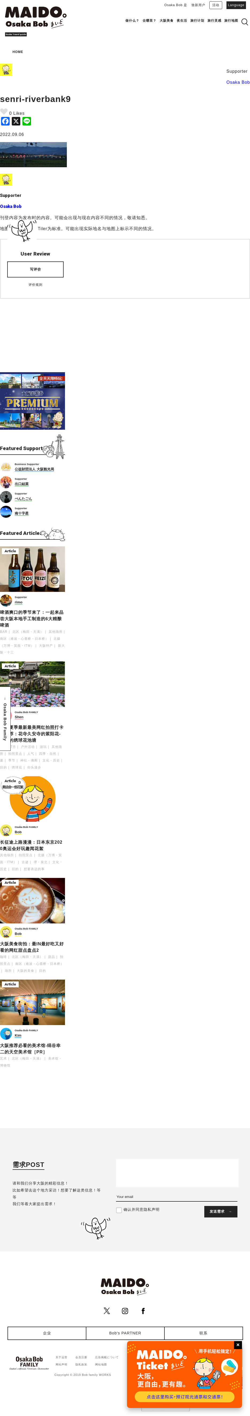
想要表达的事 (34, 869)
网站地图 (101, 1364)
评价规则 (36, 284)
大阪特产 (46, 646)
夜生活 (182, 20)
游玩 (43, 747)
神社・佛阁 (29, 760)
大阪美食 (167, 20)
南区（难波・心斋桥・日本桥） (24, 639)
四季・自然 (47, 754)
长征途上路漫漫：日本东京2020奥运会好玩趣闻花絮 (31, 845)
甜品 (51, 957)
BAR (3, 632)
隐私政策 (81, 1364)
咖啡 (3, 957)
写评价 (35, 269)
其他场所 (56, 632)
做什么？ (132, 20)
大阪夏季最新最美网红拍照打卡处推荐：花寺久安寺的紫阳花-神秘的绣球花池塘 (32, 734)
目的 (3, 767)
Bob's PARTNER (125, 1333)
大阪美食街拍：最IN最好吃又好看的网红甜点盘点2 (32, 947)
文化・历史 (51, 760)
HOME (18, 52)
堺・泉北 (41, 862)
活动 (215, 5)
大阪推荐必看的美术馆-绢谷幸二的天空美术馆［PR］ (30, 1048)
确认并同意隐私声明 (142, 1209)
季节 (11, 760)
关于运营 (61, 1357)
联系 (203, 1333)
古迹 (25, 862)
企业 (47, 1333)
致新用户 (198, 5)
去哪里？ (149, 20)
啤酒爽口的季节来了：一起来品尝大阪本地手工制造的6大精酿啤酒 (32, 618)
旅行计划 (197, 20)
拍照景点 (15, 754)
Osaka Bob (238, 82)
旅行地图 (231, 20)
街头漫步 (34, 767)
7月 (13, 747)
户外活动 (28, 747)
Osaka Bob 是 (175, 5)
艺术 (3, 1058)
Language (236, 5)
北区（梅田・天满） (28, 632)
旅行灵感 (214, 20)
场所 (8, 971)
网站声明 (61, 1364)
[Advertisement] (32, 332)
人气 (30, 754)
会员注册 (81, 1357)
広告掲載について (107, 1357)
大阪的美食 (25, 971)
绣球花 (17, 767)
